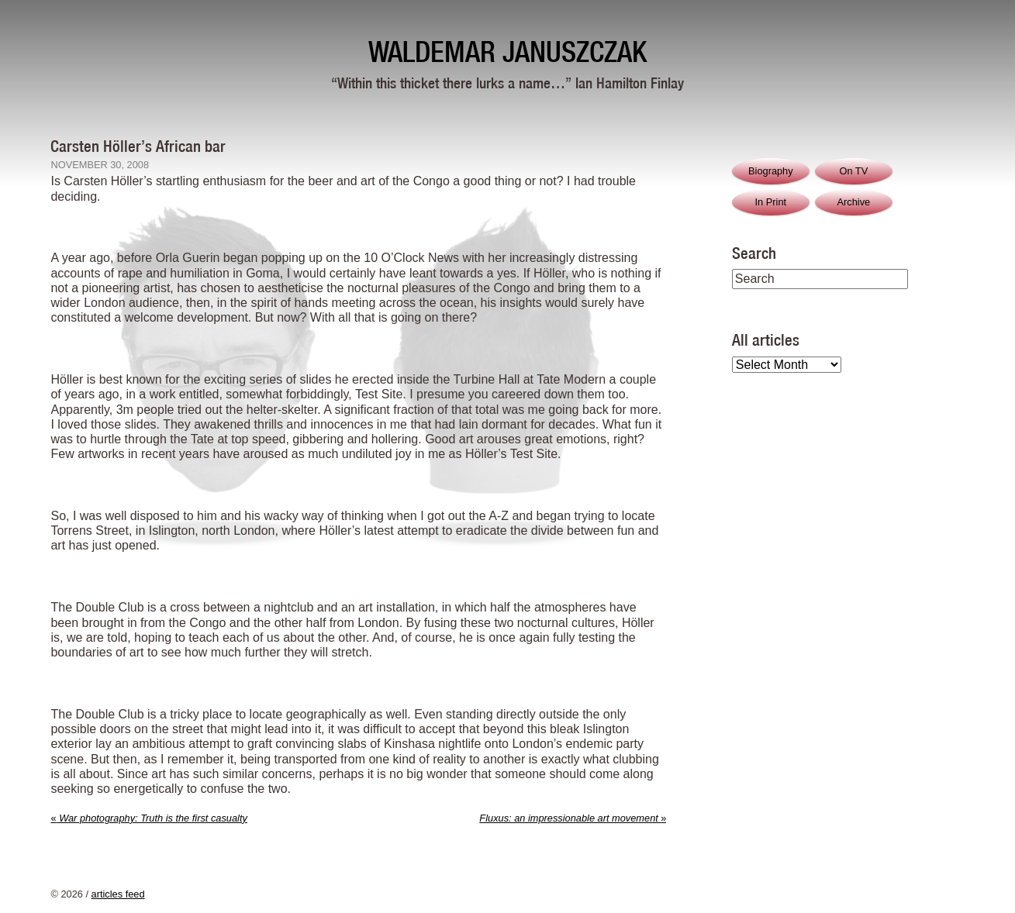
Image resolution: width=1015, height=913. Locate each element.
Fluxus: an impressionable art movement (572, 818)
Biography (770, 171)
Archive (853, 202)
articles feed (118, 894)
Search (754, 252)
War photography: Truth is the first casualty (148, 818)
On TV (853, 171)
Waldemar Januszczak (507, 51)
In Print (771, 202)
